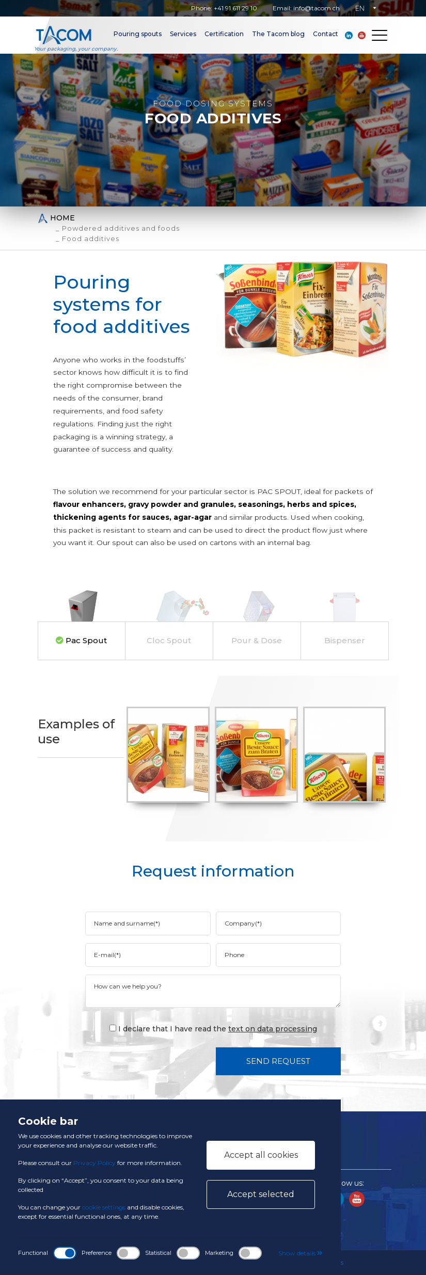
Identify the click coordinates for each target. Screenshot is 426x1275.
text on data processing (272, 1028)
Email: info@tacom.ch (306, 8)
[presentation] (169, 1060)
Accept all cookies (261, 1155)
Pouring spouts (138, 34)
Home (56, 218)
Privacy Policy (94, 1163)
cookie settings (103, 1207)
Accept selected (260, 1194)
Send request (278, 1061)
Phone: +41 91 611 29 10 (224, 8)
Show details (300, 1253)
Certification (224, 34)
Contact (325, 34)
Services (183, 34)
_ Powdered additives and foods (118, 228)
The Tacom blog (278, 34)
